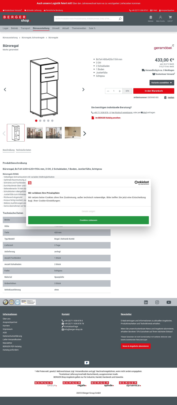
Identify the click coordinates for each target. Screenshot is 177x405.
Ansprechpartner (167, 10)
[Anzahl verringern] (108, 91)
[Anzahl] (114, 91)
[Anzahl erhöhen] (120, 91)
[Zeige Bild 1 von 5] (36, 121)
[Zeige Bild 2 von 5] (40, 121)
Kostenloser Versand (13, 10)
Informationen (10, 314)
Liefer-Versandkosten (12, 339)
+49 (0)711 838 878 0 (140, 10)
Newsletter (7, 343)
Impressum (7, 329)
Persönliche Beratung (54, 10)
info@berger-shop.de (73, 329)
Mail (144, 112)
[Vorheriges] (5, 89)
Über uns (6, 319)
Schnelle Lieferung (34, 10)
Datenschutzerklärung (12, 336)
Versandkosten (81, 371)
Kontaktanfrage (71, 326)
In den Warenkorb (154, 91)
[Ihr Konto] (160, 19)
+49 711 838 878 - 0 (101, 112)
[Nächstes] (83, 89)
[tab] (9, 150)
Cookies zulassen (88, 222)
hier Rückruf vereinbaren (122, 112)
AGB (5, 332)
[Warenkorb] (170, 19)
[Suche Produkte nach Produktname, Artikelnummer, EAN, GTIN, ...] (85, 19)
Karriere (6, 326)
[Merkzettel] (151, 19)
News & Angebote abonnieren (136, 346)
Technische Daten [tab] (23, 150)
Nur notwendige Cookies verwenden (88, 214)
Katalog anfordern (11, 350)
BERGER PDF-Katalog (12, 346)
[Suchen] (120, 19)
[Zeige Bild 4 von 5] (48, 121)
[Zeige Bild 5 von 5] (52, 121)
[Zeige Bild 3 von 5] (44, 121)
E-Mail (154, 10)
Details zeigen (88, 209)
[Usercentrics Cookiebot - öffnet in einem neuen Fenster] (137, 181)
